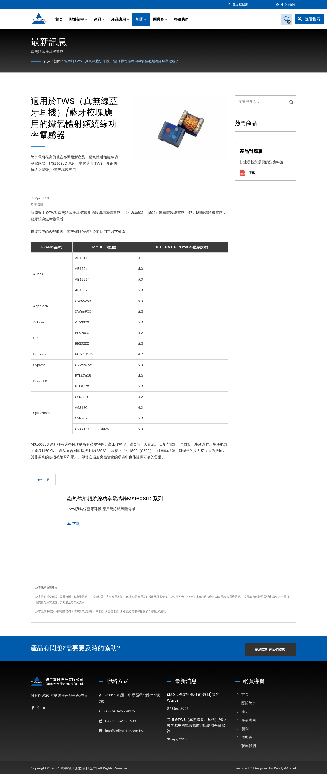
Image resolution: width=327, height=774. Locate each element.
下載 (73, 523)
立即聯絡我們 (156, 611)
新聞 (141, 19)
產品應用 (120, 19)
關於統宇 (78, 19)
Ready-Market (285, 766)
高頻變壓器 (139, 611)
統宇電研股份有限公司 (79, 766)
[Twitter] (38, 706)
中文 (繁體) (288, 5)
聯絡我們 (181, 19)
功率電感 (98, 611)
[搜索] (228, 4)
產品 (99, 19)
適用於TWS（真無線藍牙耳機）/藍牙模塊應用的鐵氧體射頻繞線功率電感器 (126, 61)
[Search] (252, 4)
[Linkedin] (43, 706)
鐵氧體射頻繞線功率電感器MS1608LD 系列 (115, 498)
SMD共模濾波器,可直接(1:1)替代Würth (193, 696)
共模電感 (125, 611)
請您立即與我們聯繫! (274, 648)
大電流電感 (112, 611)
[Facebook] (33, 706)
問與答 (160, 19)
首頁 (59, 19)
